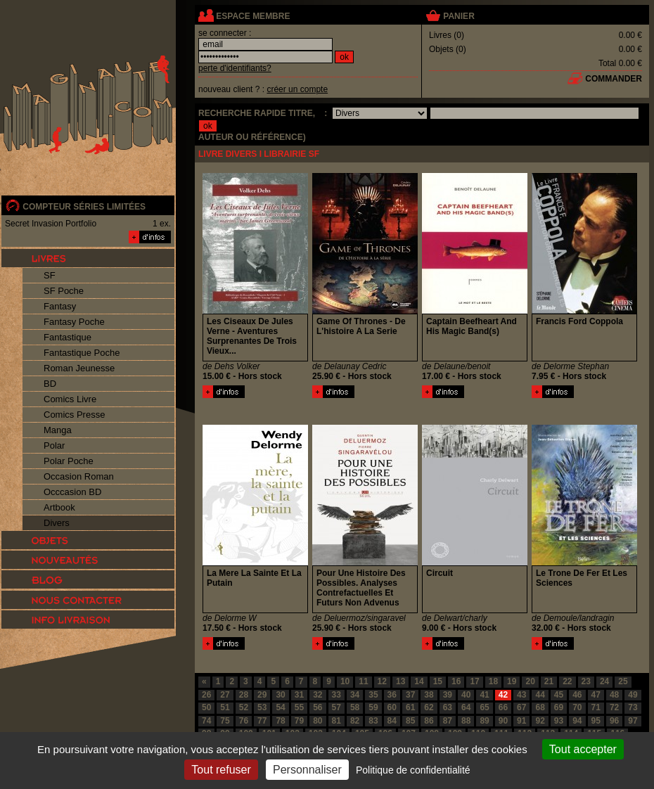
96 (614, 721)
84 (392, 721)
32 (317, 695)
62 (428, 707)
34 (354, 695)
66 (503, 707)
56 (317, 707)
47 (596, 695)
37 (410, 695)
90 (503, 721)
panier (458, 16)
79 (299, 721)
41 (484, 695)
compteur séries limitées (84, 207)
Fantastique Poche (82, 352)
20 (529, 681)
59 (373, 707)
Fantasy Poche (74, 321)
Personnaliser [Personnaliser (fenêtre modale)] (307, 770)
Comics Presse (74, 414)
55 (299, 707)
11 (363, 681)
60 (392, 707)
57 (336, 707)
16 (456, 681)
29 (262, 695)
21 (548, 681)
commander (613, 79)
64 (465, 707)
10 (345, 681)
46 (577, 695)
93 (558, 721)
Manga (58, 430)
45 (558, 695)
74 (206, 721)
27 (224, 695)
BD (50, 383)
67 (521, 707)
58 (354, 707)
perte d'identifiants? (234, 68)
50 (206, 707)
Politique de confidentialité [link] (413, 770)
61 (410, 707)
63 (447, 707)
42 (503, 695)
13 (400, 681)
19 (511, 681)
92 (539, 721)
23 (586, 681)
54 (280, 707)
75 (224, 721)
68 (539, 707)
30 (280, 695)
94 (577, 721)
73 (632, 707)
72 (614, 707)
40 (465, 695)
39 (447, 695)
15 (437, 681)
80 (317, 721)
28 (243, 695)
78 (280, 721)
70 (577, 707)
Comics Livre (70, 399)
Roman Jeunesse (79, 368)
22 (567, 681)
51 (224, 707)
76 (243, 721)
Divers (57, 523)
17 (474, 681)
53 (262, 707)
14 (418, 681)
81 (336, 721)
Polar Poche (69, 461)
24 (604, 681)
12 (382, 681)
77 (262, 721)
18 (493, 681)
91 (521, 721)
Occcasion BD (72, 492)
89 (484, 721)
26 (206, 695)
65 (484, 707)
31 (299, 695)
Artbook (59, 507)
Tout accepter (583, 749)
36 (392, 695)
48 (614, 695)
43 (521, 695)
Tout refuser (220, 770)
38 (428, 695)
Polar (54, 445)
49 (632, 695)
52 (243, 707)
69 (558, 707)
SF (50, 275)
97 (632, 721)
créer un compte (297, 89)
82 (354, 721)
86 (428, 721)
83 (373, 721)
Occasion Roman (79, 476)
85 (410, 721)
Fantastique (67, 337)
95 (596, 721)
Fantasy (60, 306)
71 (596, 707)
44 (539, 695)
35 (373, 695)
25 (622, 681)
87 (447, 721)
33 (336, 695)
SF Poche (64, 291)
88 (465, 721)
